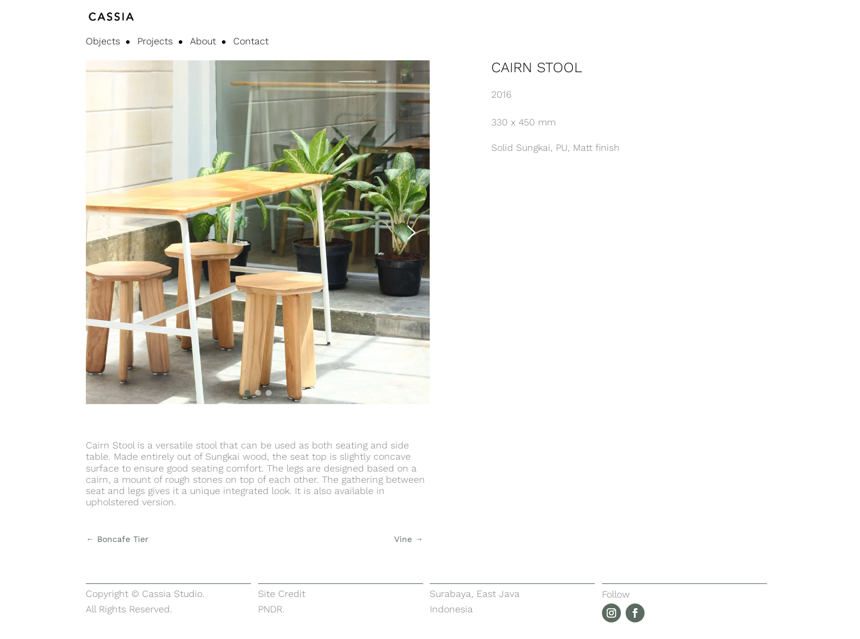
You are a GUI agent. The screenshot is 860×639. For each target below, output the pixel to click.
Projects (155, 42)
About (203, 42)
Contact (251, 42)
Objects (103, 42)
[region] (258, 232)
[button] (104, 232)
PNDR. (271, 609)
